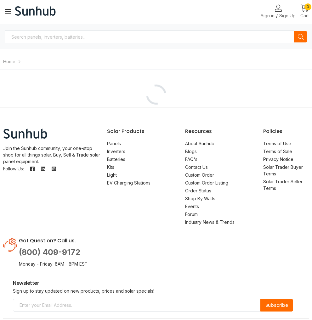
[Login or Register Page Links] (278, 8)
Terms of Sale (277, 151)
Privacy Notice (278, 159)
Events (192, 206)
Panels (114, 143)
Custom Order (199, 175)
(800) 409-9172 (49, 252)
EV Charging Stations (128, 182)
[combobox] (149, 36)
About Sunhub (199, 143)
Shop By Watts (200, 198)
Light (112, 175)
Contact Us (196, 167)
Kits (110, 167)
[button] (304, 12)
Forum (191, 214)
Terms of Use (277, 143)
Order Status (198, 190)
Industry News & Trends (210, 222)
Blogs (191, 151)
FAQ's (191, 159)
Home (9, 61)
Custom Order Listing (206, 182)
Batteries (116, 159)
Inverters (116, 151)
